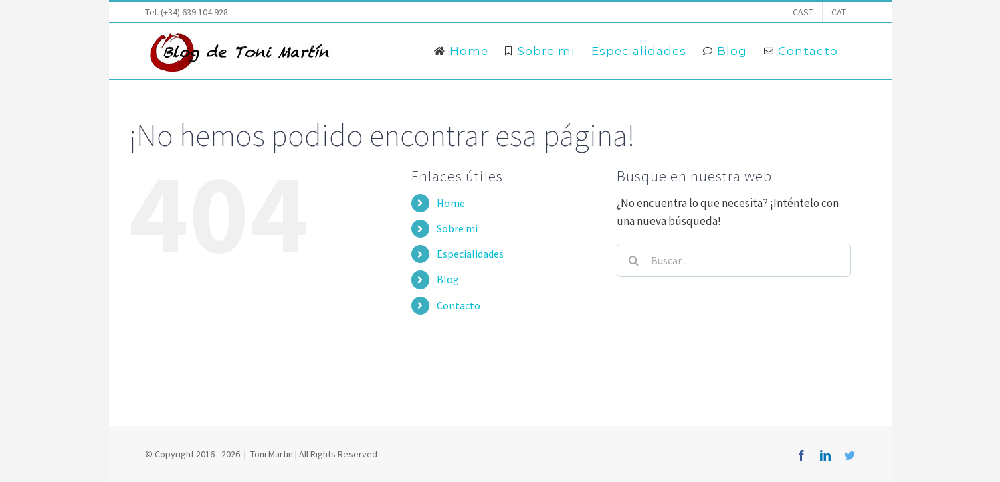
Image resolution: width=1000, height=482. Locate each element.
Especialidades (470, 253)
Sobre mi (457, 228)
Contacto (458, 305)
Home (451, 203)
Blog (448, 279)
